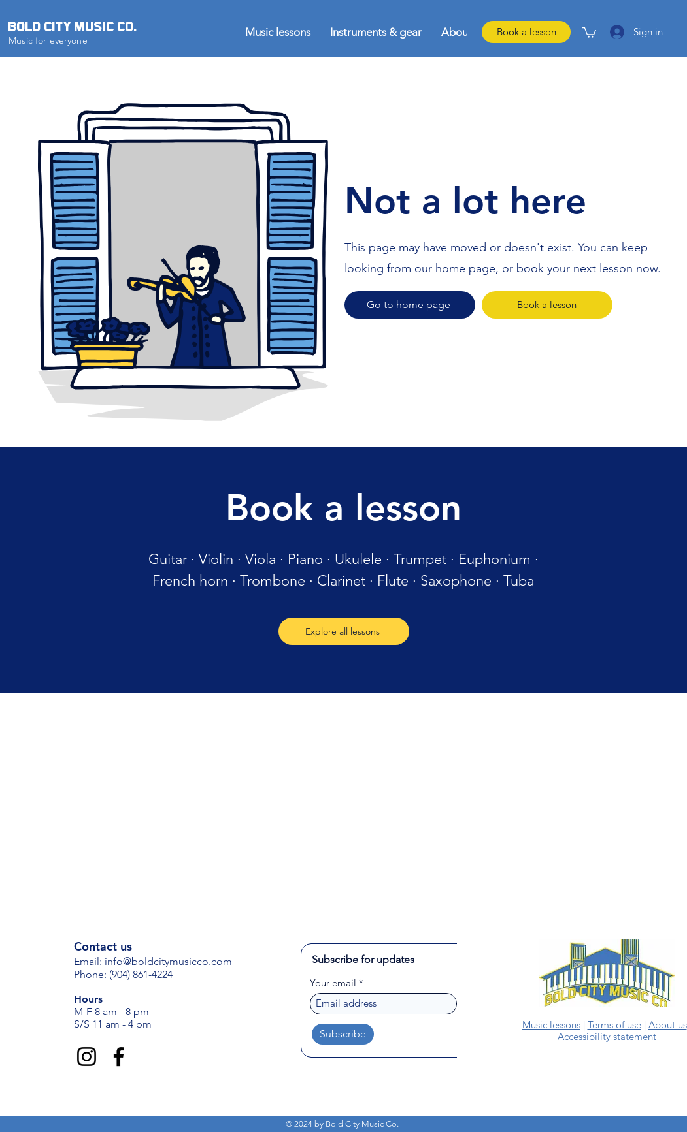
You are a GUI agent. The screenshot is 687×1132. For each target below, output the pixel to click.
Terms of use (614, 1024)
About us (667, 1024)
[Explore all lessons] (343, 631)
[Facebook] (118, 1056)
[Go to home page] (409, 305)
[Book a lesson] (526, 32)
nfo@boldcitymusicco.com (169, 961)
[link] (589, 32)
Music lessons (551, 1024)
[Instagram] (86, 1056)
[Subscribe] (343, 1034)
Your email (333, 983)
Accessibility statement (607, 1036)
